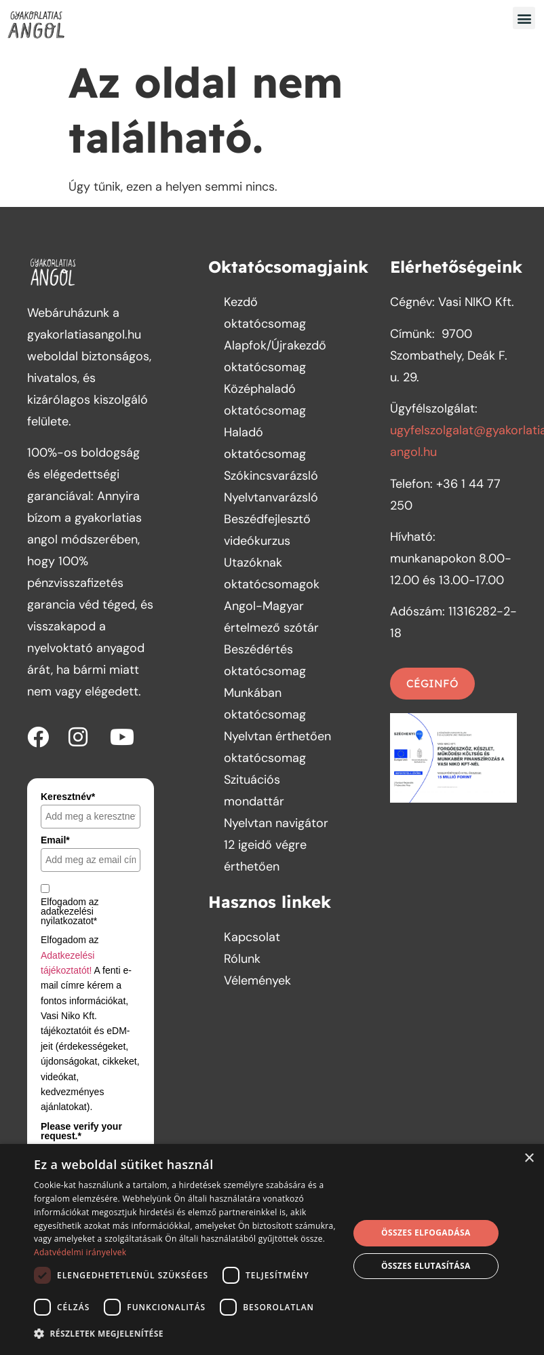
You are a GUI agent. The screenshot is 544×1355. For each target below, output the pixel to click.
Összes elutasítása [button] (426, 1266)
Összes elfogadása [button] (426, 1232)
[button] (524, 18)
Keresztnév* (68, 796)
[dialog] (272, 1249)
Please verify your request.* (81, 1131)
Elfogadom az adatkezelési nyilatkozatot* (70, 911)
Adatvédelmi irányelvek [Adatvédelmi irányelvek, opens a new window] (80, 1252)
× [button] (529, 1158)
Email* (55, 840)
